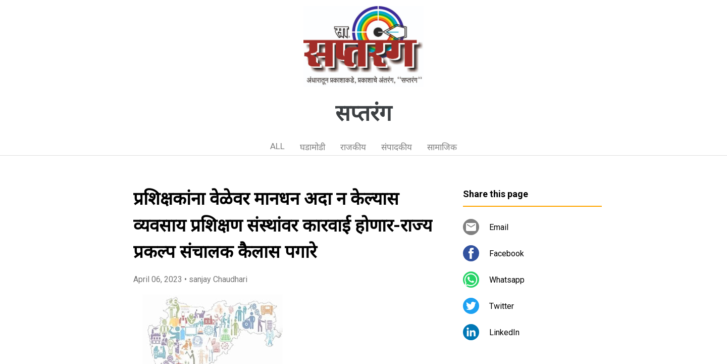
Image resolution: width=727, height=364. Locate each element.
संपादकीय (396, 147)
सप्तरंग (363, 113)
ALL (277, 146)
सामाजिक (442, 147)
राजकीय (353, 147)
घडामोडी (312, 147)
